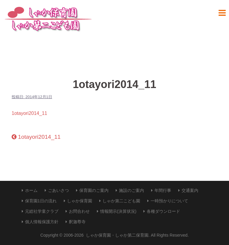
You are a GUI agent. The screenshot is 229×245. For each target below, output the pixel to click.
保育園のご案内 (94, 190)
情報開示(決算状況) (118, 211)
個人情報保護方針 (41, 221)
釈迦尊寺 (77, 221)
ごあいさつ (58, 190)
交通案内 (190, 190)
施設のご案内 (131, 190)
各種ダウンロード (163, 211)
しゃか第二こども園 (121, 200)
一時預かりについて (169, 200)
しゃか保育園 (79, 200)
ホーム (31, 190)
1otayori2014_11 (29, 113)
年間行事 (162, 190)
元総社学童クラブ (41, 211)
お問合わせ (79, 211)
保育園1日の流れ (41, 200)
